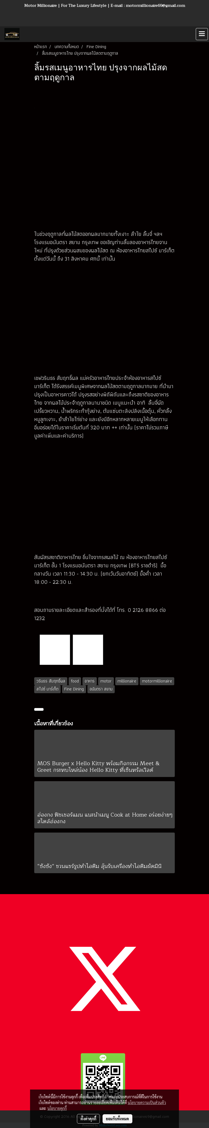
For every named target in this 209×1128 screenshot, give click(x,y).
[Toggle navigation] (202, 34)
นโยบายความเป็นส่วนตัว (147, 1102)
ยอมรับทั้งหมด (117, 1118)
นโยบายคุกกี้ (57, 1108)
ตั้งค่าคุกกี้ (88, 1118)
